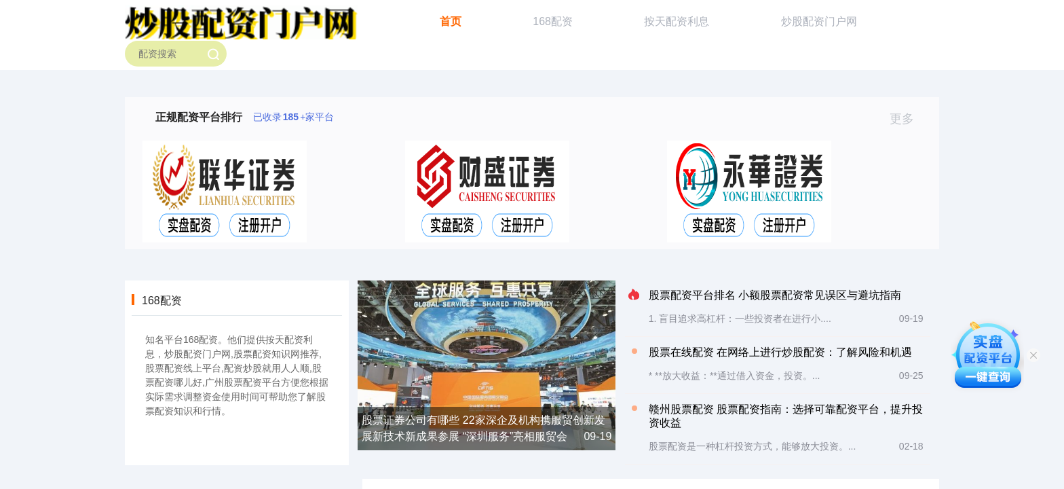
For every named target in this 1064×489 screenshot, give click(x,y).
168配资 (553, 21)
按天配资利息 (676, 21)
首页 (450, 21)
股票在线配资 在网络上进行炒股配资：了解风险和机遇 (780, 352)
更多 (908, 119)
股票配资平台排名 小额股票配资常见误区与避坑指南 (775, 295)
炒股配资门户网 (819, 21)
